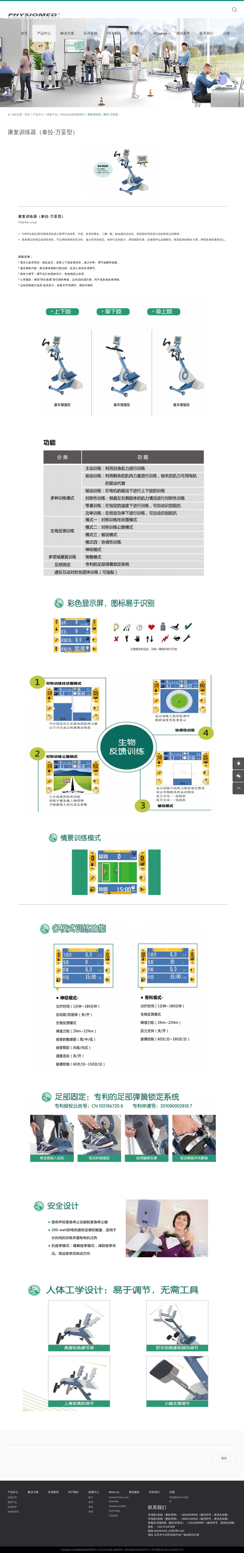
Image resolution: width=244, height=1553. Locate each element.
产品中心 (44, 33)
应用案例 (90, 33)
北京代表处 (114, 1511)
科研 (90, 1511)
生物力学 (12, 1497)
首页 (24, 33)
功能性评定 (13, 1511)
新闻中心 (137, 33)
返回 (224, 1458)
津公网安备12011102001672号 (167, 1549)
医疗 (90, 1497)
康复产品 (52, 114)
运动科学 (12, 1507)
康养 (90, 1507)
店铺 (226, 33)
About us (160, 33)
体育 (90, 1502)
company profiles (117, 1506)
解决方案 (67, 33)
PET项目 (113, 33)
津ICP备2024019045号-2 (137, 1549)
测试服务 (183, 33)
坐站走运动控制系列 (72, 114)
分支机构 (113, 1515)
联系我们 (206, 33)
